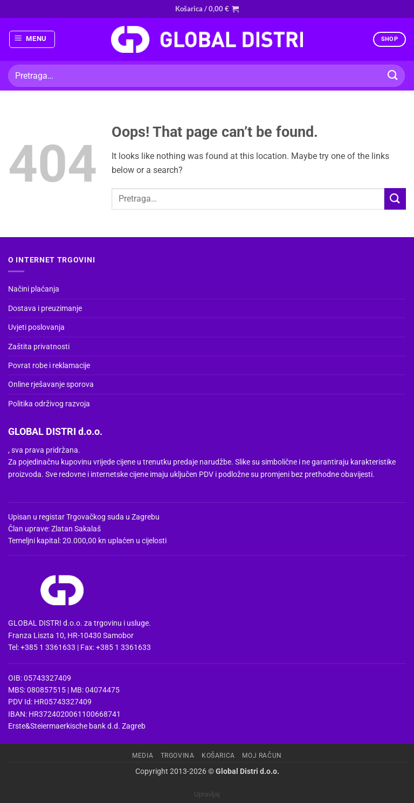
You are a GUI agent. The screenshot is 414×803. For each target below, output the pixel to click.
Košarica (218, 755)
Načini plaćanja (33, 289)
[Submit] (393, 75)
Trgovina (178, 755)
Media (142, 755)
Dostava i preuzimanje (45, 308)
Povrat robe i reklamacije (49, 365)
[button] (207, 9)
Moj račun (262, 755)
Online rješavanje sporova (51, 384)
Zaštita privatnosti (39, 346)
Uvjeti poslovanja (36, 327)
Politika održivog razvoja (49, 403)
